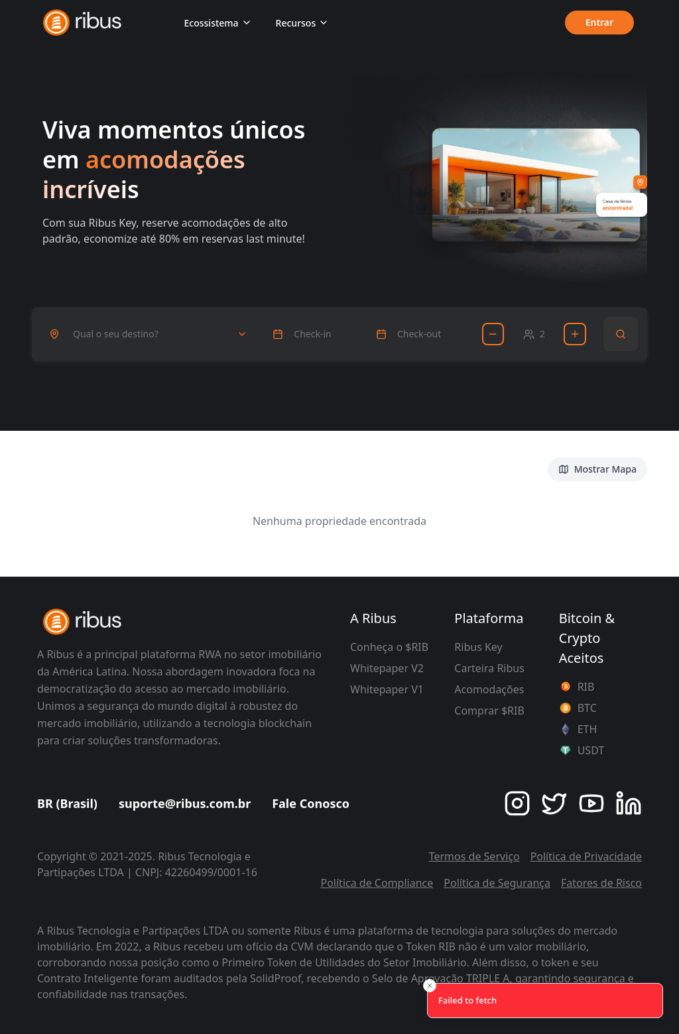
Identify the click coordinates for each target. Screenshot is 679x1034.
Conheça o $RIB (389, 647)
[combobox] (148, 334)
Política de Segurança (497, 883)
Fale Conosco (310, 803)
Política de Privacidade (586, 856)
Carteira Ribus (489, 668)
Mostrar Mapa (597, 469)
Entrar (599, 23)
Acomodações (489, 689)
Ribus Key (478, 647)
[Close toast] (429, 985)
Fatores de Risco (601, 883)
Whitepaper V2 (387, 668)
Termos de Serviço (474, 856)
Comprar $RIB (489, 710)
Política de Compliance (376, 883)
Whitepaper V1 (387, 689)
